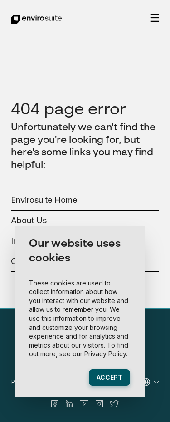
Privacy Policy (105, 354)
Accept (109, 377)
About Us (29, 220)
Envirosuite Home (44, 200)
